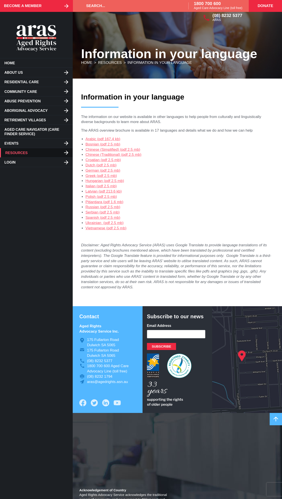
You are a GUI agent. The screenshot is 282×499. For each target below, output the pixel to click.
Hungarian (94, 181)
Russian (92, 207)
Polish (90, 197)
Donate (265, 6)
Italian (90, 186)
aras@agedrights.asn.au (107, 382)
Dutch (90, 165)
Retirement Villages (25, 120)
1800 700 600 (207, 3)
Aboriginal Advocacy (26, 110)
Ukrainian (93, 223)
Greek (90, 176)
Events (11, 143)
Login (10, 162)
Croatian (92, 160)
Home (9, 63)
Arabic (90, 139)
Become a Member (23, 6)
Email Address (159, 326)
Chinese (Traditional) (102, 155)
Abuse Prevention (22, 101)
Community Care (20, 92)
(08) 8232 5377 (227, 15)
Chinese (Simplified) (102, 149)
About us (13, 72)
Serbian (91, 212)
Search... (95, 6)
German (92, 170)
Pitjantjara (93, 202)
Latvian (91, 191)
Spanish (92, 217)
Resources (16, 153)
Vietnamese (95, 228)
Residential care (21, 82)
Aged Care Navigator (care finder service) (31, 132)
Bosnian (92, 144)
